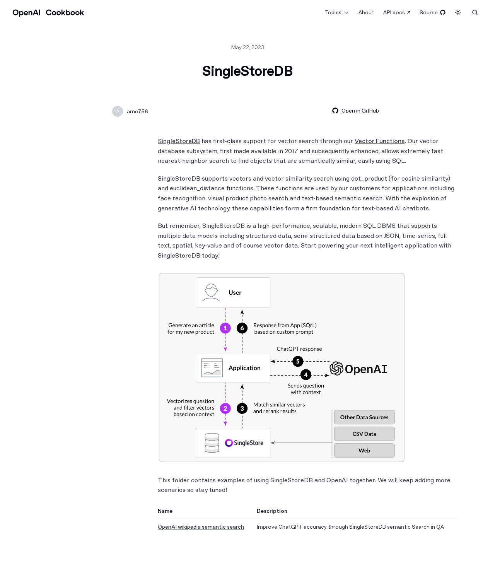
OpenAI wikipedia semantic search (201, 527)
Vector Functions (380, 141)
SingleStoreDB (179, 141)
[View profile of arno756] (117, 111)
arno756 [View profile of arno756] (137, 111)
